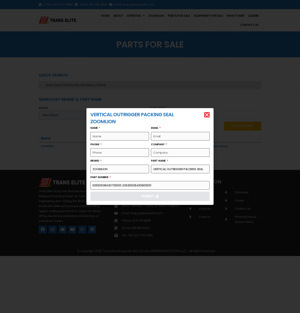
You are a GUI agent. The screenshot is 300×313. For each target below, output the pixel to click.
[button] (207, 114)
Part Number (99, 177)
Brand (95, 161)
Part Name (158, 161)
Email (155, 128)
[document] (150, 156)
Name (94, 128)
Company (158, 144)
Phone (95, 144)
